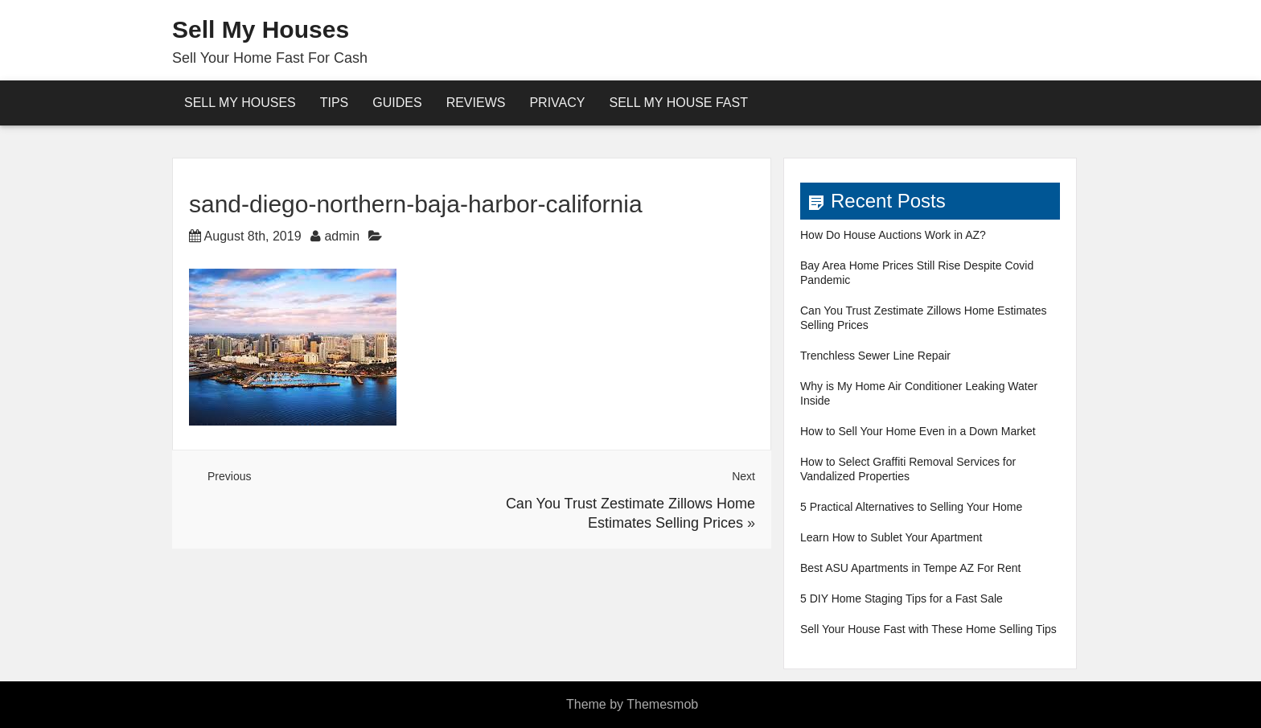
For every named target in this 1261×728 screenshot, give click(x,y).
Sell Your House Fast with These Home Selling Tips (928, 629)
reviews (476, 102)
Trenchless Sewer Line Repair (875, 355)
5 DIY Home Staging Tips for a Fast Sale (901, 598)
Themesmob (662, 704)
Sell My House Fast (678, 102)
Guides (396, 102)
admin (341, 236)
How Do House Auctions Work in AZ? (893, 234)
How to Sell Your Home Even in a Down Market (918, 431)
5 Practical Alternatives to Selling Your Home (911, 506)
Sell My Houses (260, 29)
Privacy (557, 102)
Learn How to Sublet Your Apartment (891, 537)
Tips (334, 102)
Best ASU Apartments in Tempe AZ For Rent (910, 567)
